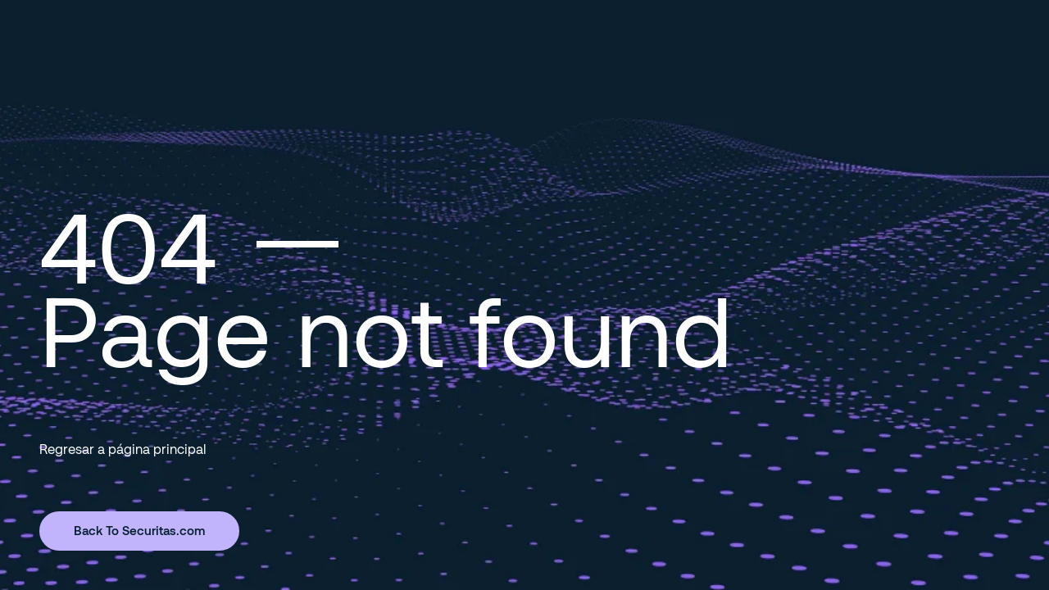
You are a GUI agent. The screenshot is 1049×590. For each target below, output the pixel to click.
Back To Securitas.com (139, 530)
